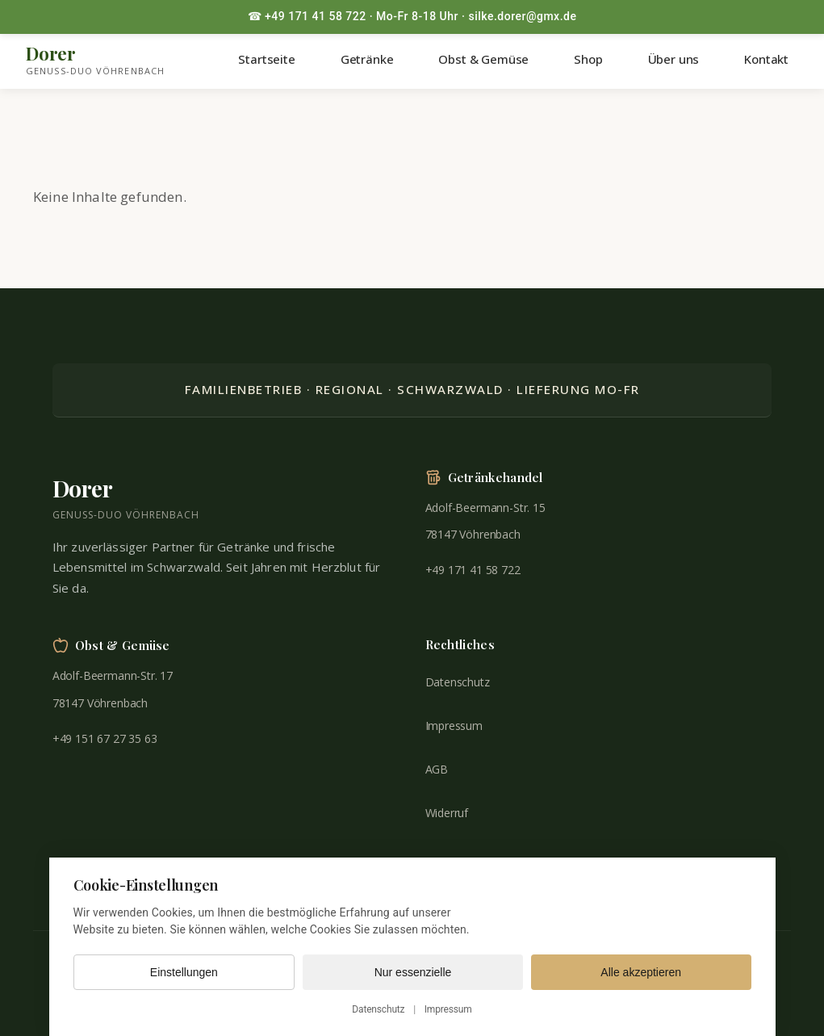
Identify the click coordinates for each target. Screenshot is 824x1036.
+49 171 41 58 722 (473, 569)
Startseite (266, 59)
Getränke (367, 59)
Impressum (454, 725)
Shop (588, 59)
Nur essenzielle (413, 972)
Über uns (674, 59)
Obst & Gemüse (483, 59)
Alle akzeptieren (640, 972)
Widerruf (447, 812)
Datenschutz (457, 682)
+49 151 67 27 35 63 (104, 738)
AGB (437, 769)
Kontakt (766, 59)
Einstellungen (184, 972)
